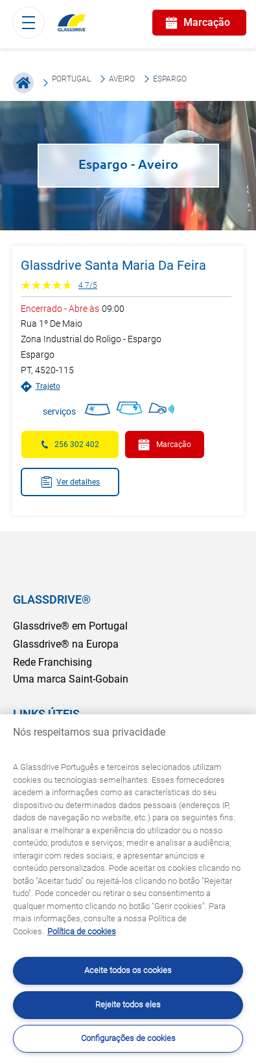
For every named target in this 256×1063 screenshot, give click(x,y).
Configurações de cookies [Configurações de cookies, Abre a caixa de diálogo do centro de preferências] (128, 1038)
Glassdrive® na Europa (66, 644)
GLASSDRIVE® (52, 599)
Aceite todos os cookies (128, 970)
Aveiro (122, 78)
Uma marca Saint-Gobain (70, 679)
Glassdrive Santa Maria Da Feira (113, 265)
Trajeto (40, 386)
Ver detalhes (70, 482)
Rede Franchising (52, 662)
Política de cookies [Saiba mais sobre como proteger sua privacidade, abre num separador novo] (81, 931)
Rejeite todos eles (128, 1004)
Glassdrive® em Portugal (70, 626)
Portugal (71, 78)
